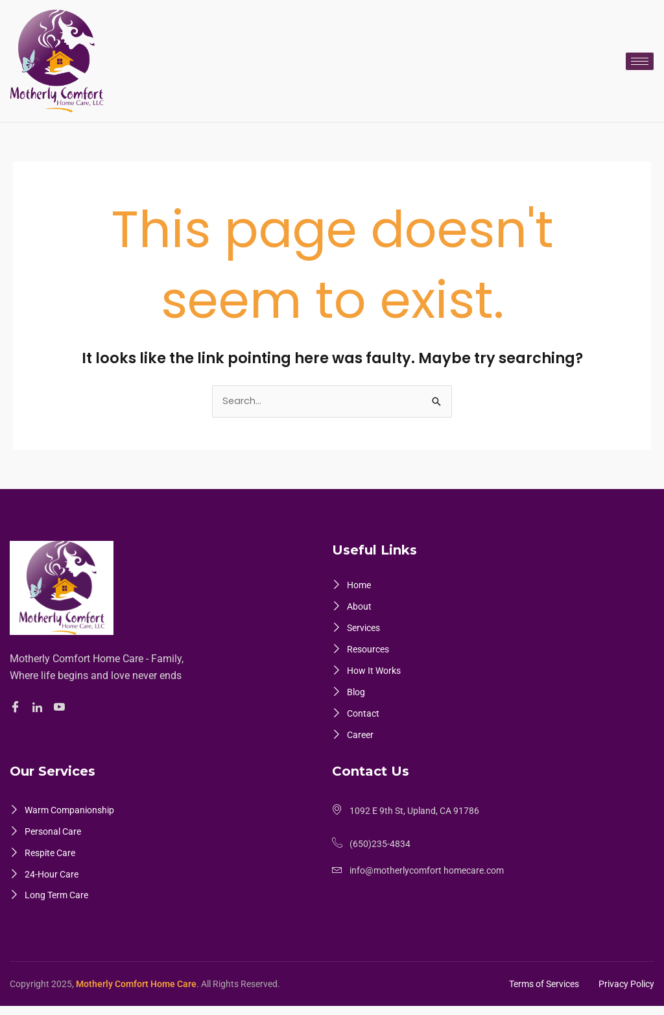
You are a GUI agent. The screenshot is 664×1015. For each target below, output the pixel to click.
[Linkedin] (39, 707)
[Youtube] (61, 708)
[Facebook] (17, 708)
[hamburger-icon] (639, 61)
